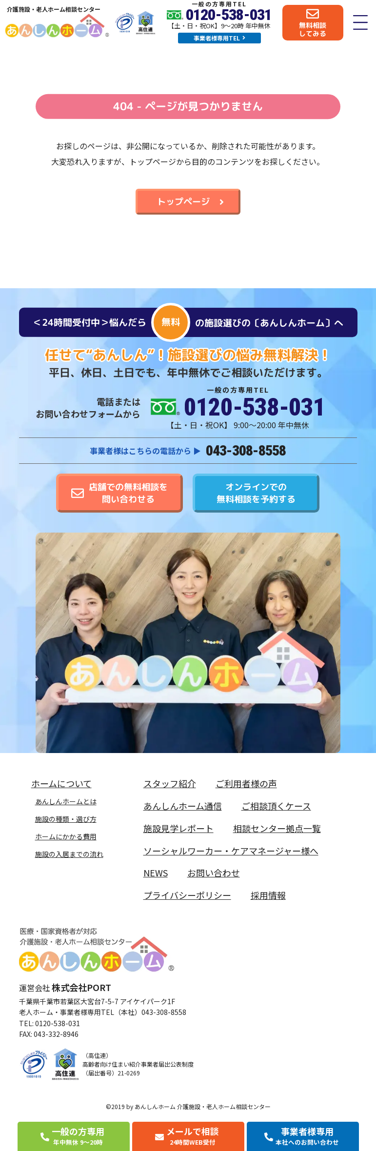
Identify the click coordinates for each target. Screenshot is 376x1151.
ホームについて (64, 783)
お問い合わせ (213, 872)
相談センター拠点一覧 (277, 828)
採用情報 (268, 895)
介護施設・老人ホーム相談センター (53, 9)
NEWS (155, 872)
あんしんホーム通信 (182, 805)
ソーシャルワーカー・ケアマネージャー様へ (230, 850)
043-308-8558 (246, 450)
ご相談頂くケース (276, 805)
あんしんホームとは (66, 801)
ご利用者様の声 (246, 783)
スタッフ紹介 (169, 783)
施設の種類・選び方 (66, 819)
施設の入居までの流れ (69, 854)
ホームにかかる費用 (66, 836)
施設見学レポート (178, 828)
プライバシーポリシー (187, 895)
